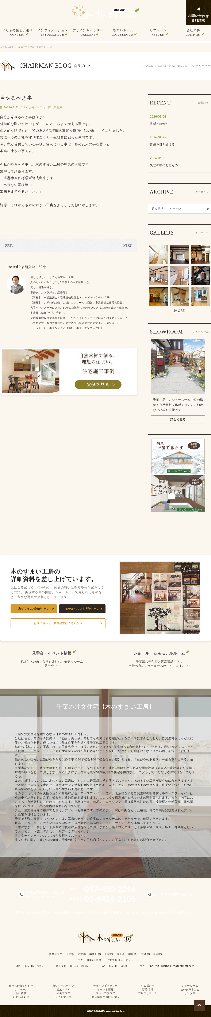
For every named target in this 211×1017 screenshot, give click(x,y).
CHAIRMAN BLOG (173, 65)
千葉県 (70, 954)
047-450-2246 (33, 966)
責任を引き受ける (162, 144)
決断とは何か (159, 124)
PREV (9, 245)
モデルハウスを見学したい (82, 609)
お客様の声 (147, 985)
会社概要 (193, 32)
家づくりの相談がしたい (34, 609)
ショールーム (190, 985)
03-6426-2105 (78, 966)
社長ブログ (63, 993)
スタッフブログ (105, 993)
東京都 (82, 954)
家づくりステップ (63, 985)
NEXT (127, 245)
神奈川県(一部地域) (101, 954)
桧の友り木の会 (189, 989)
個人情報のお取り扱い (105, 997)
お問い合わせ (21, 997)
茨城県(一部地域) (151, 954)
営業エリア (55, 954)
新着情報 (147, 989)
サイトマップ (63, 997)
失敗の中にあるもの (164, 165)
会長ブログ (35, 107)
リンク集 (189, 993)
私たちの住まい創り (17, 32)
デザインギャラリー (88, 32)
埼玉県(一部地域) (127, 954)
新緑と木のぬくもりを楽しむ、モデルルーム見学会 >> (51, 663)
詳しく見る (178, 419)
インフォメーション (53, 32)
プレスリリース (147, 993)
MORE (179, 311)
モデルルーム (123, 32)
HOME (148, 65)
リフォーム (158, 32)
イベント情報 (105, 989)
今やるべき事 (201, 65)
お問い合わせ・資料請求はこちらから (58, 623)
